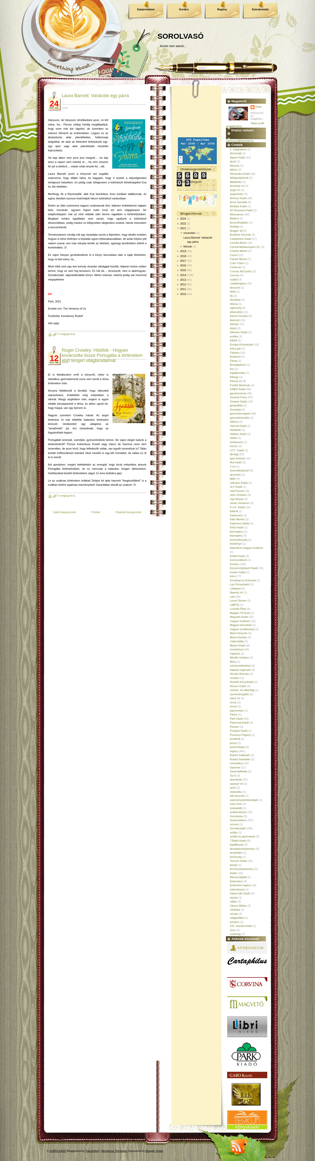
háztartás (235, 429)
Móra (233, 661)
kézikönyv (236, 543)
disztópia (235, 299)
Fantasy (234, 352)
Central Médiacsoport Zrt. (245, 246)
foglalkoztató (237, 372)
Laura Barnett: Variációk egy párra (95, 95)
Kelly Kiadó (236, 527)
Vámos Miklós (238, 905)
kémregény (236, 531)
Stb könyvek (237, 795)
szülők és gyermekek (242, 836)
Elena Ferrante (239, 315)
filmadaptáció (238, 364)
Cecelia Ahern (238, 242)
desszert (235, 287)
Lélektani (235, 588)
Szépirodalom (146, 9)
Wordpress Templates (114, 1150)
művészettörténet (240, 665)
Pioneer (234, 726)
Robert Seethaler (240, 759)
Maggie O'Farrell (240, 612)
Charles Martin (239, 250)
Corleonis (235, 267)
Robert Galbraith (240, 755)
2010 (183, 294)
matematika (237, 641)
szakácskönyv (238, 812)
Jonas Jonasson (240, 503)
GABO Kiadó (237, 389)
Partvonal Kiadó (239, 722)
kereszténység (238, 539)
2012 (183, 284)
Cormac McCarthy (241, 271)
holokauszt (236, 442)
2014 (183, 275)
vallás (233, 901)
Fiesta (233, 360)
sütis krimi (236, 803)
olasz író (235, 698)
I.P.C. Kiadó (237, 450)
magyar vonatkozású (242, 629)
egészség (235, 307)
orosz (233, 702)
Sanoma (235, 767)
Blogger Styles (154, 1150)
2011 (183, 289)
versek (234, 913)
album (233, 169)
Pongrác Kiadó (239, 730)
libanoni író (236, 592)
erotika (234, 336)
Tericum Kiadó (238, 860)
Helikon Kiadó (238, 434)
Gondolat (235, 409)
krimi (233, 576)
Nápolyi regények (240, 669)
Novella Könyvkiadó (242, 681)
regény (234, 751)
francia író (236, 381)
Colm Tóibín (237, 263)
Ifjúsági (234, 454)
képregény (236, 535)
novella (234, 677)
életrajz (234, 324)
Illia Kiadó (236, 462)
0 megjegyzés (65, 334)
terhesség (236, 856)
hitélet (233, 437)
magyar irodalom (240, 621)
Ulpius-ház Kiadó (240, 893)
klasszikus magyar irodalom (246, 547)
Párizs (233, 714)
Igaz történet (237, 458)
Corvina (234, 275)
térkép (233, 865)
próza (233, 743)
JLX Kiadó (236, 486)
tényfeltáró (236, 852)
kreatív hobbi (237, 572)
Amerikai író (237, 185)
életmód (234, 320)
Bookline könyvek (240, 234)
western (234, 921)
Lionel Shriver (238, 600)
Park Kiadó (236, 718)
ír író (233, 466)
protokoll (235, 738)
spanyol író (236, 783)
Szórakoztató (260, 9)
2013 (183, 279)
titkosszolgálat (238, 877)
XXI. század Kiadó (241, 925)
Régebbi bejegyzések (129, 512)
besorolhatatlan (239, 222)
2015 (183, 270)
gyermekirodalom (240, 413)
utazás (234, 897)
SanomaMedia (238, 771)
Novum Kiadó (238, 686)
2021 (183, 228)
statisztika (236, 791)
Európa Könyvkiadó (241, 344)
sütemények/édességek (244, 799)
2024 (183, 218)
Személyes (236, 816)
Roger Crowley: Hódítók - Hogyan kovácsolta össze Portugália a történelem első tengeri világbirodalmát (102, 355)
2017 (183, 260)
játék (233, 478)
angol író (235, 190)
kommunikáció (238, 559)
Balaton (234, 218)
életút (233, 328)
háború (234, 421)
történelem (236, 881)
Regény (222, 9)
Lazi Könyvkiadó (240, 584)
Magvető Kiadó (239, 616)
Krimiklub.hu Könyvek (243, 580)
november (189, 232)
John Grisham (238, 494)
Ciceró (234, 255)
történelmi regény (240, 885)
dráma (233, 303)
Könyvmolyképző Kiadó (244, 568)
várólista (235, 909)
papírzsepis (237, 710)
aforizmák (236, 153)
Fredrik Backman (240, 385)
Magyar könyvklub (241, 625)
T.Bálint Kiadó (238, 840)
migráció (235, 653)
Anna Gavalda (238, 202)
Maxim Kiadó (238, 645)
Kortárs (184, 9)
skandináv (236, 779)
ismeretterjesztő (239, 470)
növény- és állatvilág (242, 690)
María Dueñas (238, 637)
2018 (183, 256)
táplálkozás (236, 844)
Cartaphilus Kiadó (240, 238)
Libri (232, 596)
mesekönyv (237, 649)
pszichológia (237, 746)
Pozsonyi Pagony (240, 734)
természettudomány (242, 868)
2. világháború (238, 149)
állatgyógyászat (239, 177)
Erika (258, 106)
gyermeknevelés (240, 417)
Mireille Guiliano (239, 657)
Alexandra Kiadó (240, 173)
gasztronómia (238, 393)
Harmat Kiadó (238, 425)
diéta (233, 291)
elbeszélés (236, 312)
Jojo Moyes (237, 499)
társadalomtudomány (242, 848)
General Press (238, 397)
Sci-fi (233, 775)
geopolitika (236, 405)
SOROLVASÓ (181, 36)
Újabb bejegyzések (64, 512)
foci (232, 368)
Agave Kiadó (237, 157)
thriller (233, 873)
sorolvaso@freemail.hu (240, 140)
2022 (183, 223)
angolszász (236, 193)
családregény (238, 283)
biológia (234, 226)
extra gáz (235, 348)
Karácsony (236, 515)
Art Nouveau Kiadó (241, 210)
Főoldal (95, 512)
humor (233, 446)
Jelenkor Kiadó (239, 482)
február (187, 246)
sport (233, 787)
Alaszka (234, 165)
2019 (183, 251)
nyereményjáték (239, 694)
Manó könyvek (238, 633)
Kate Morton (237, 519)
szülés (233, 832)
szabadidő (236, 808)
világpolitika (237, 917)
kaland (234, 511)
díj (231, 295)
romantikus (236, 763)
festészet (235, 356)
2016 (183, 265)
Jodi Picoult (237, 490)
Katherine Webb (239, 523)
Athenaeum (237, 214)
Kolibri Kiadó (237, 556)
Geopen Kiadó (238, 401)
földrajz (234, 377)
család (234, 279)
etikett (233, 340)
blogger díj (236, 230)
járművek (235, 474)
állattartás (236, 181)
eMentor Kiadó (239, 332)
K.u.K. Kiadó (237, 507)
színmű (234, 824)
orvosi (233, 706)
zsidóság (235, 934)
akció (233, 161)
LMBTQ (234, 604)
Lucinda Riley (238, 608)
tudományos (237, 889)
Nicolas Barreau (239, 673)
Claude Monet (238, 259)
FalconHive (92, 1150)
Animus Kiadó (238, 198)
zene (233, 930)
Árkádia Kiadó (238, 206)
